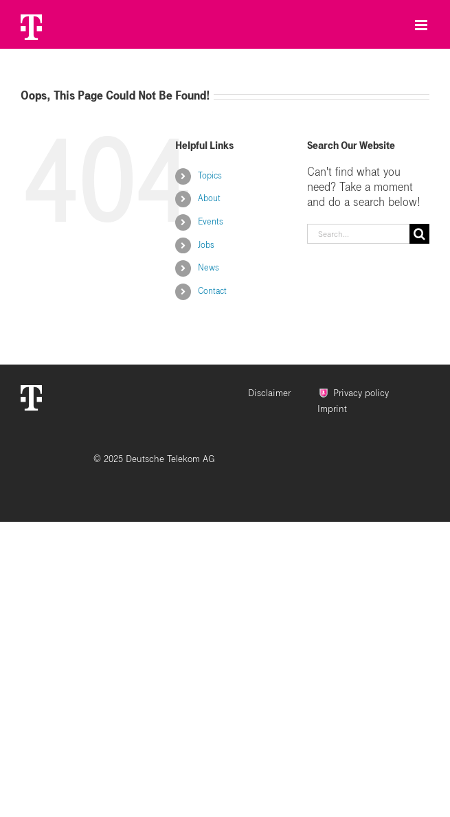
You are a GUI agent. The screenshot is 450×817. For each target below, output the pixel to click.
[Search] (419, 234)
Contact (212, 291)
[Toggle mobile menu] (422, 21)
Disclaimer (269, 393)
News (208, 267)
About (209, 198)
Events (210, 221)
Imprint (332, 409)
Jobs (206, 245)
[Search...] (358, 234)
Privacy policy (361, 393)
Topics (210, 175)
